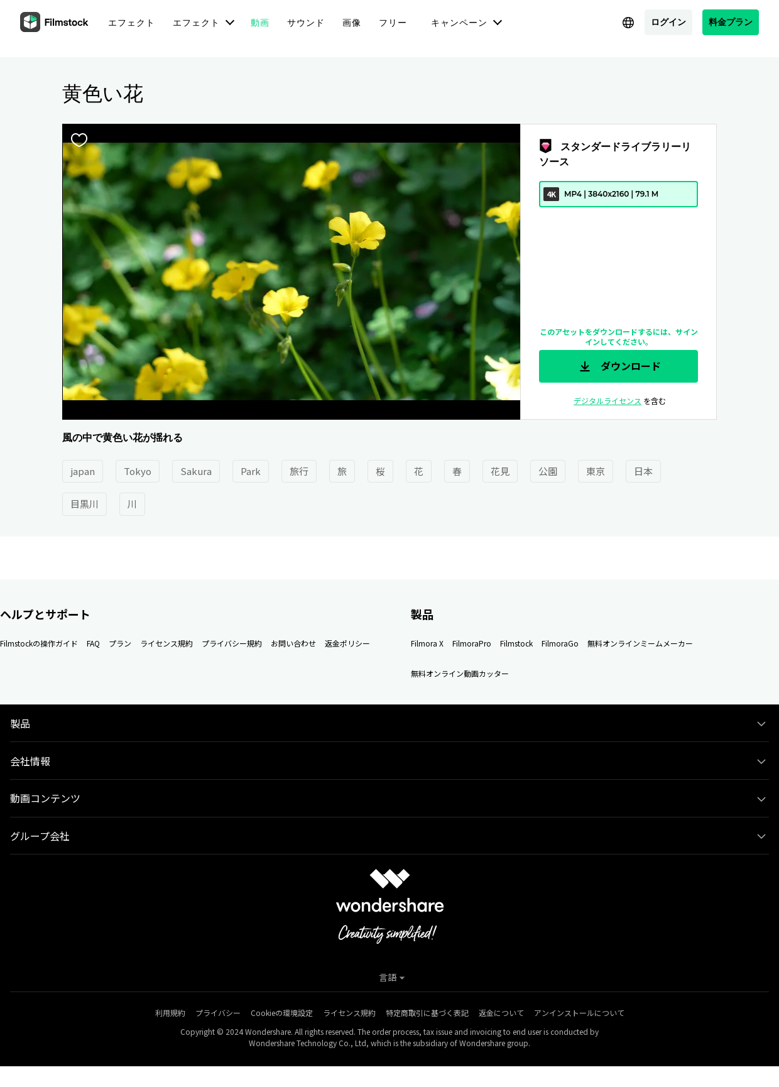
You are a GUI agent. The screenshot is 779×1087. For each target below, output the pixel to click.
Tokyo (137, 471)
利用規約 (170, 1012)
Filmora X (427, 643)
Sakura (196, 471)
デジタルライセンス (607, 400)
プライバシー (218, 1012)
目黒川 (84, 503)
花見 (500, 471)
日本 (643, 471)
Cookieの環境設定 (282, 1012)
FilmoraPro (471, 643)
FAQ (93, 643)
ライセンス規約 (166, 643)
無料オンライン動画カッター (460, 673)
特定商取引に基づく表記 (427, 1012)
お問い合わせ (293, 643)
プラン (120, 643)
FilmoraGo (560, 643)
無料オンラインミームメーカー (640, 643)
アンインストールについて (579, 1012)
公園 (547, 471)
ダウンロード (619, 366)
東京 (595, 471)
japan (82, 471)
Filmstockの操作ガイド (39, 643)
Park (251, 471)
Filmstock (516, 643)
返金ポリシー (347, 643)
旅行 (299, 471)
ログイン (668, 21)
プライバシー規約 (232, 643)
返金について (501, 1012)
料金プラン (731, 21)
